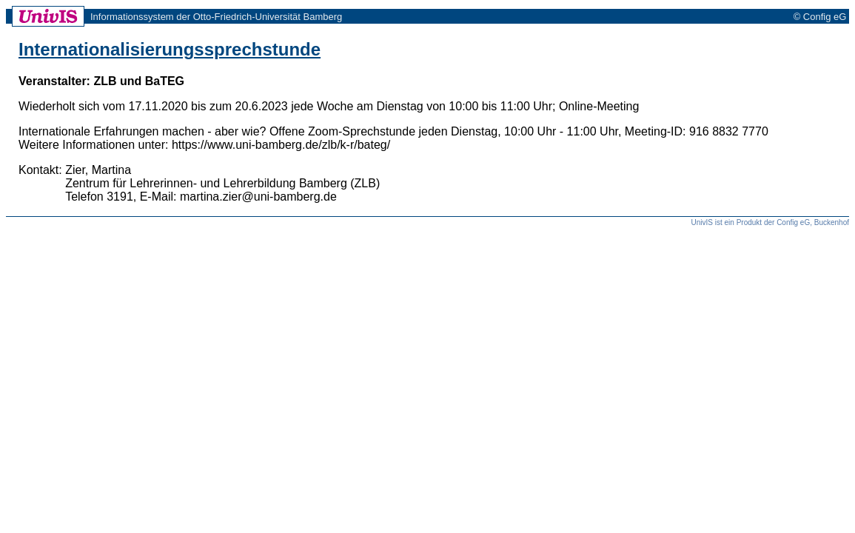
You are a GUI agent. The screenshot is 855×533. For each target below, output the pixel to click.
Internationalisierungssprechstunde (170, 49)
